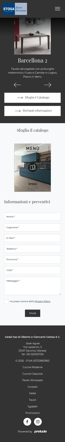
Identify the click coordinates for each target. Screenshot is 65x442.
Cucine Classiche (32, 373)
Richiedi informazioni (32, 111)
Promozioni (32, 413)
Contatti (33, 386)
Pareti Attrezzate (32, 380)
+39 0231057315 (34, 354)
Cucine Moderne (32, 367)
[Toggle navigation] (57, 9)
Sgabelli (32, 406)
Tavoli (32, 399)
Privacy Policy (42, 301)
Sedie (32, 393)
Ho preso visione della (30, 301)
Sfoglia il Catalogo (32, 97)
